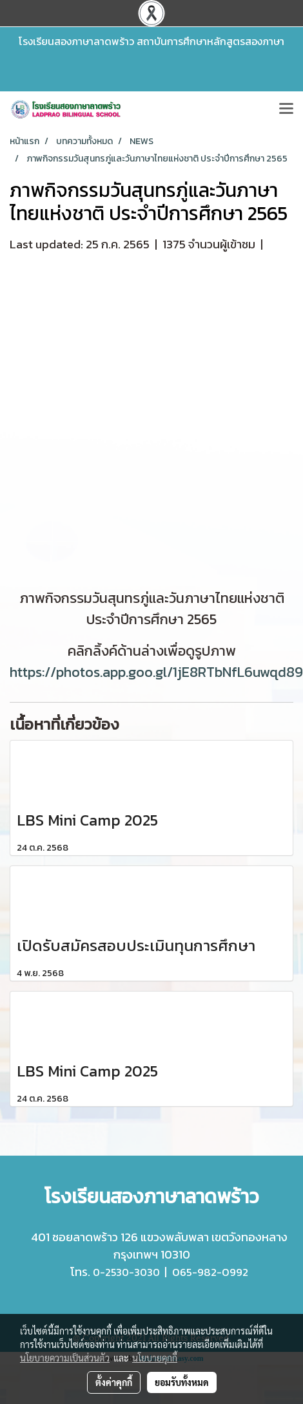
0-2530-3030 (126, 1272)
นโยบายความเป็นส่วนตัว (65, 1357)
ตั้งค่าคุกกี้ (113, 1382)
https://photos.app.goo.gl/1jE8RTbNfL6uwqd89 (156, 672)
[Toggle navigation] (286, 109)
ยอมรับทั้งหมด (182, 1382)
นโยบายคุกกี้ (154, 1357)
